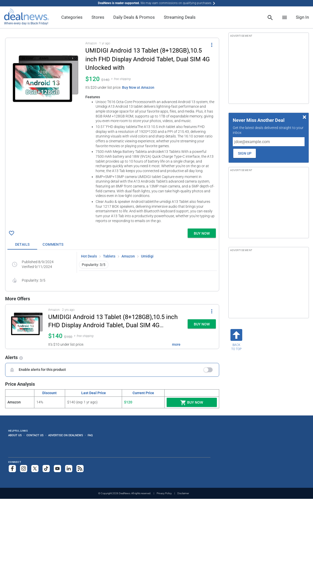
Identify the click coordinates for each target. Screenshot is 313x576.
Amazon (128, 256)
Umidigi (147, 256)
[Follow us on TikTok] (46, 468)
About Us (15, 435)
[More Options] (212, 44)
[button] (112, 132)
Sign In (302, 17)
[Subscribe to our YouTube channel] (57, 468)
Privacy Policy (164, 493)
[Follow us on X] (35, 468)
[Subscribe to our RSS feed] (80, 468)
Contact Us (35, 435)
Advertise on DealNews (65, 435)
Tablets (109, 256)
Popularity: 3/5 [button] (93, 265)
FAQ (90, 435)
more (176, 344)
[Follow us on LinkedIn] (69, 468)
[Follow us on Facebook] (12, 468)
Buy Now (191, 403)
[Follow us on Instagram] (23, 468)
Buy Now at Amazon (138, 87)
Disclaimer (183, 493)
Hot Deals (89, 256)
